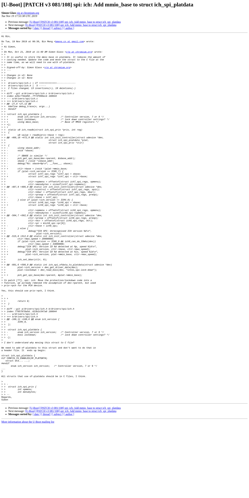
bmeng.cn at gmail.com (69, 42)
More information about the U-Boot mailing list (27, 495)
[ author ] (69, 28)
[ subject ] (57, 28)
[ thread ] (46, 28)
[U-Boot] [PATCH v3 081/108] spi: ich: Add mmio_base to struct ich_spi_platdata (75, 21)
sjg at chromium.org (28, 12)
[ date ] (36, 28)
